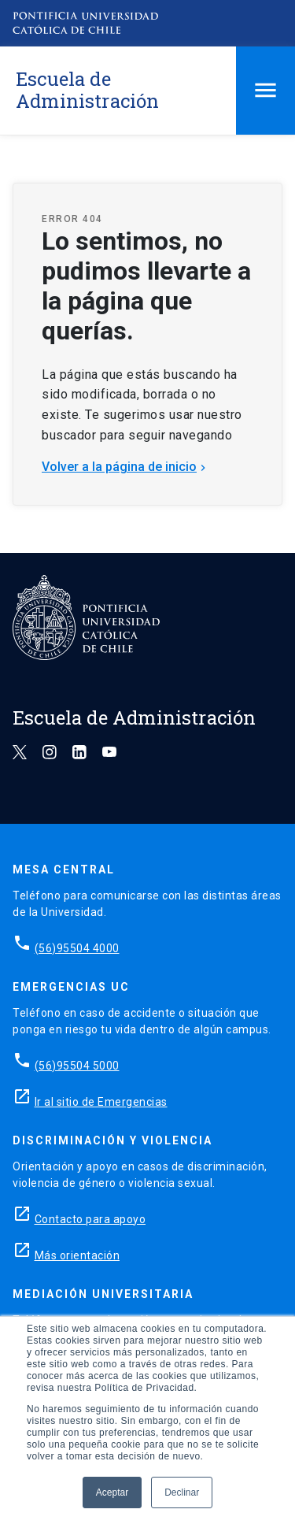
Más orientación (77, 1255)
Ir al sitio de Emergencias (101, 1102)
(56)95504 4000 (77, 948)
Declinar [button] (181, 1492)
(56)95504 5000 (77, 1065)
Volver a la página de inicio (125, 466)
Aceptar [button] (112, 1492)
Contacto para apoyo (90, 1219)
